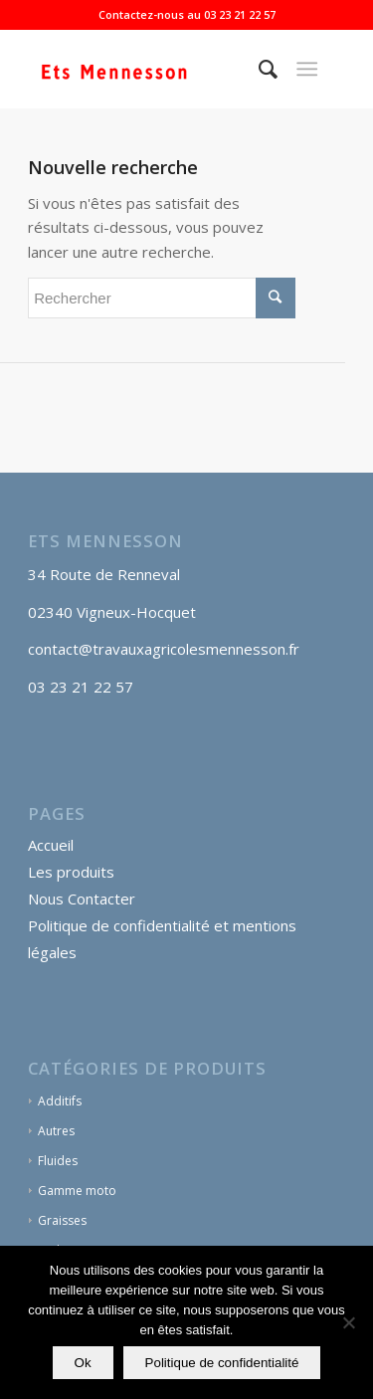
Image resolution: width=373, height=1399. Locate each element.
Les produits (71, 872)
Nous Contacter (81, 898)
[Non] (348, 1322)
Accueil (51, 845)
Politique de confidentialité (222, 1362)
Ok (83, 1362)
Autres (56, 1130)
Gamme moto (77, 1190)
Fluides (58, 1160)
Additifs (60, 1101)
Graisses (62, 1220)
